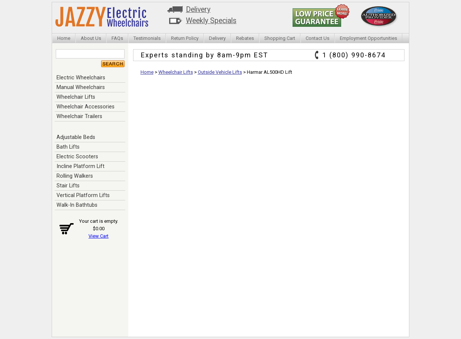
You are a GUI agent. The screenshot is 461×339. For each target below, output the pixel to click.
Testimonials (147, 38)
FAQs (117, 38)
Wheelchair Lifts (76, 97)
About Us (91, 38)
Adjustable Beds (76, 137)
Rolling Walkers (75, 176)
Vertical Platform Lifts (83, 195)
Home (63, 38)
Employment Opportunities (368, 38)
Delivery (198, 9)
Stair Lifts (68, 185)
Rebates (245, 38)
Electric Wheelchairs (81, 77)
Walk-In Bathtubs (77, 205)
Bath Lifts (68, 147)
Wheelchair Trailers (79, 116)
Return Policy (185, 38)
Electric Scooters (77, 156)
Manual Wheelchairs (81, 87)
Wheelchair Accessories (86, 107)
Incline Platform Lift (80, 166)
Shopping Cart (279, 38)
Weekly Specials (211, 20)
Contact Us (317, 38)
